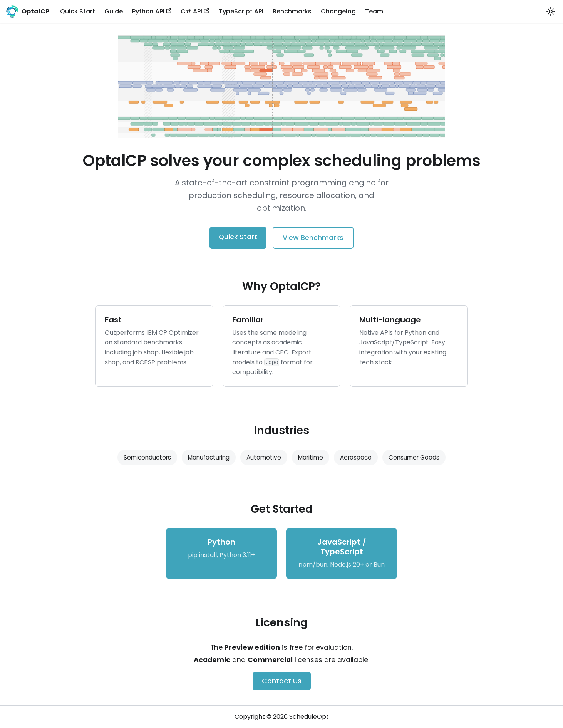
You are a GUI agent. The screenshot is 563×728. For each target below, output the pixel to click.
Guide (113, 11)
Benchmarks (292, 11)
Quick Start (77, 11)
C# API (195, 11)
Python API (151, 11)
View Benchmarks (313, 237)
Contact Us (282, 681)
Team (374, 11)
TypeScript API (241, 11)
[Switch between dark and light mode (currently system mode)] (551, 11)
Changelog (338, 11)
